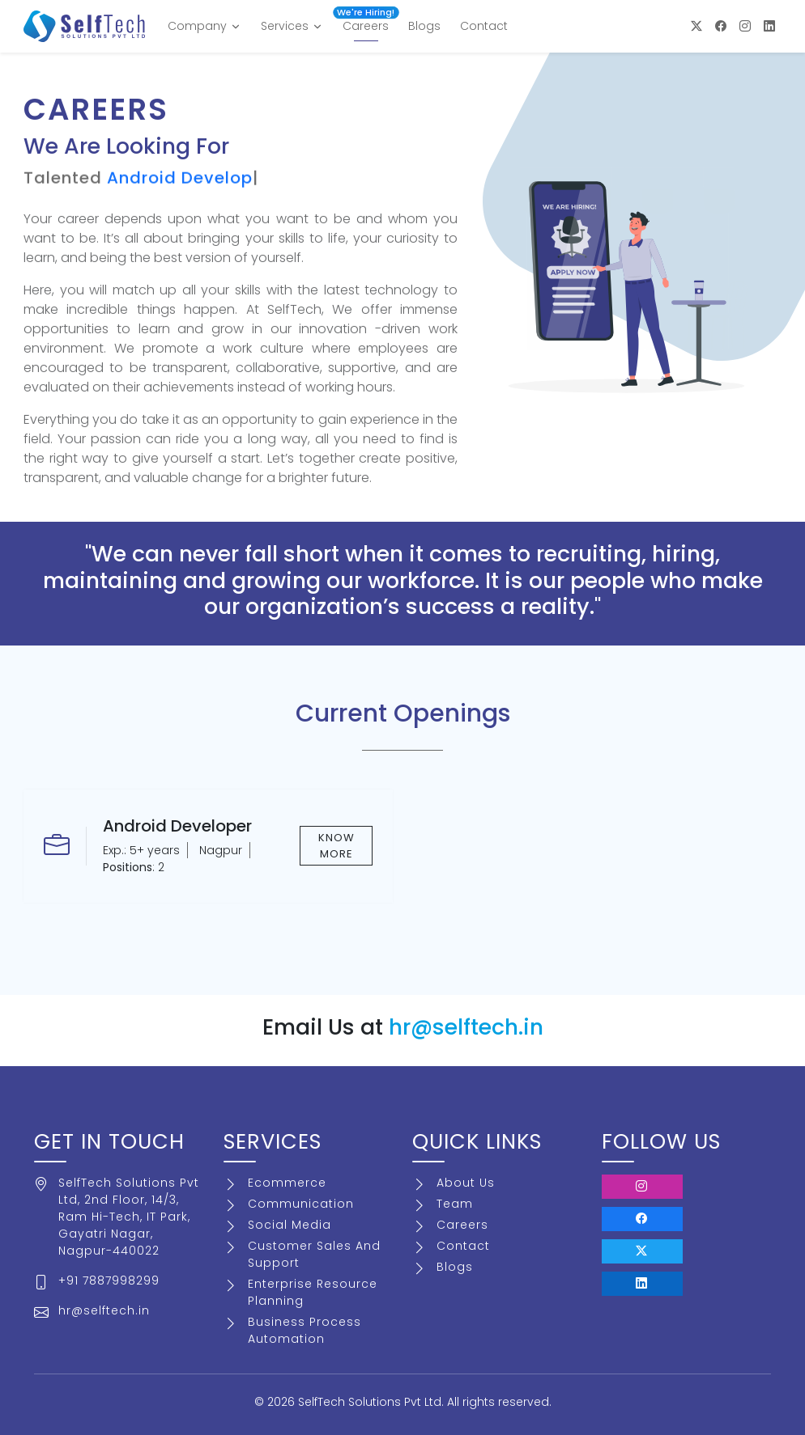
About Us (466, 1183)
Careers (365, 22)
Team (455, 1204)
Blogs (424, 26)
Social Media (289, 1225)
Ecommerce (287, 1183)
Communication (301, 1204)
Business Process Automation (304, 1330)
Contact (484, 26)
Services (292, 26)
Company (204, 26)
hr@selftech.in (466, 1027)
